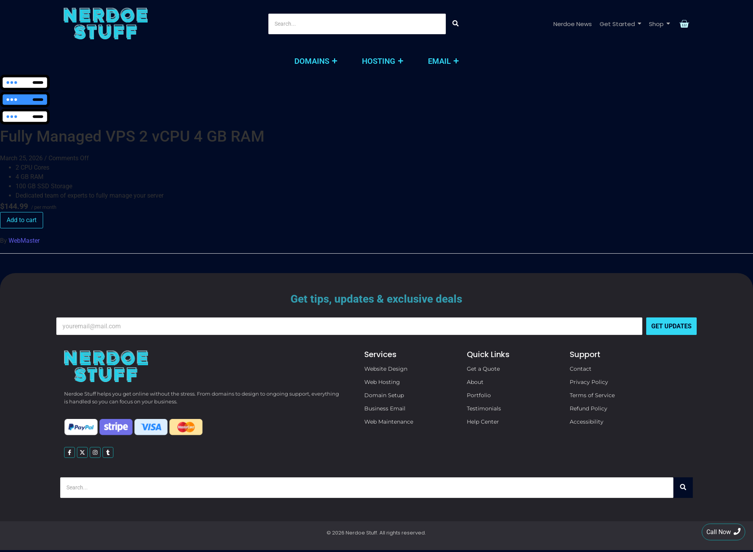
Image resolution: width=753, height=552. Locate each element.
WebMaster (24, 240)
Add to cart (22, 220)
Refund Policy (588, 408)
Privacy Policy (589, 382)
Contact (580, 368)
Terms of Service (592, 395)
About (475, 382)
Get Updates (671, 326)
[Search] (357, 24)
